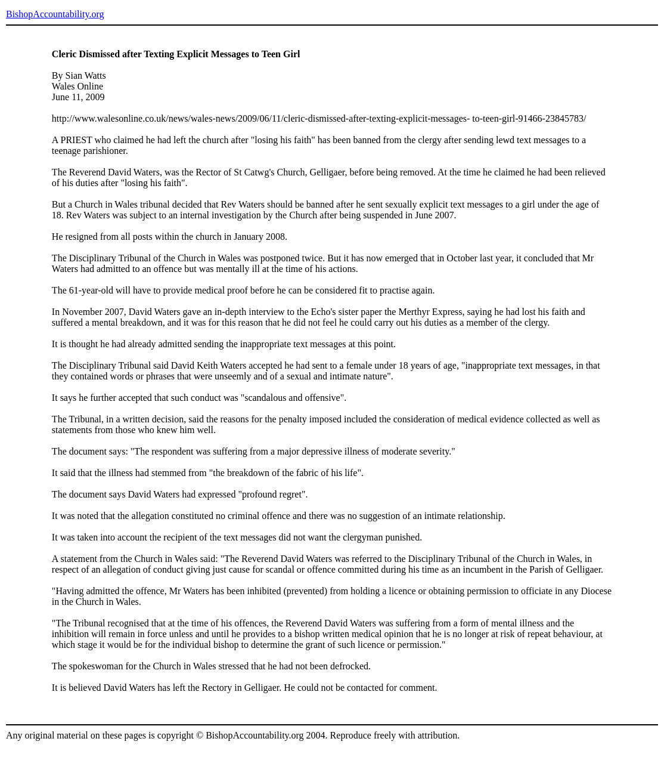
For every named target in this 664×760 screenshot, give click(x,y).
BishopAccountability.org (55, 14)
